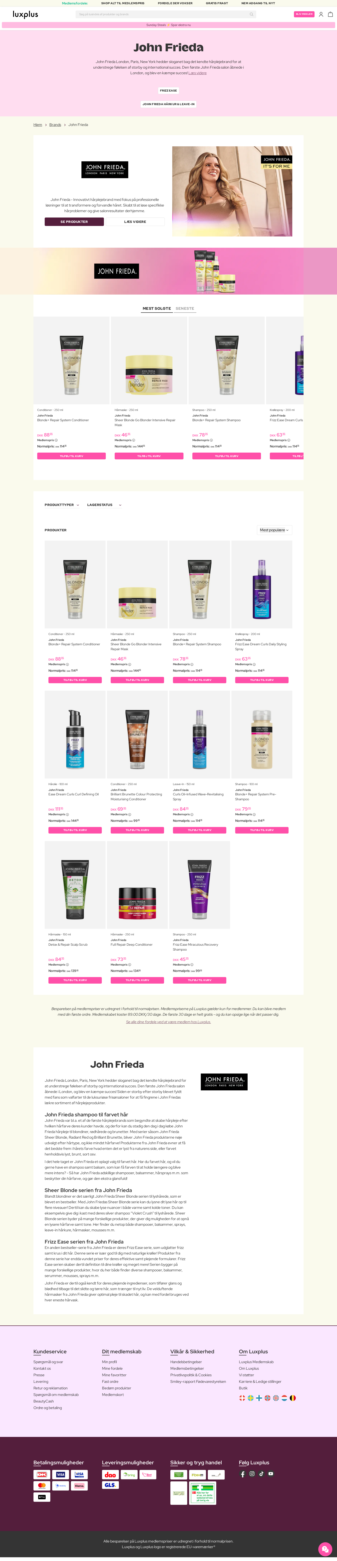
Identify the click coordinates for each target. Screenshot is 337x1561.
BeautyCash (43, 1404)
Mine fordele (112, 1372)
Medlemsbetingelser (187, 1372)
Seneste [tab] (185, 308)
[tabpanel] (168, 392)
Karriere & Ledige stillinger (260, 1385)
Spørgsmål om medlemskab (56, 1398)
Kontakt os (42, 1372)
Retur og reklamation (50, 1391)
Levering (40, 1385)
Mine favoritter (114, 1378)
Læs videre (197, 73)
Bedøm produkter (116, 1391)
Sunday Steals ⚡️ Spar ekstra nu (169, 25)
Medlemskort (113, 1398)
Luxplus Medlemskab (256, 1365)
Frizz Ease (168, 91)
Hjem (37, 125)
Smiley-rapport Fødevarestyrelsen (198, 1385)
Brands (55, 125)
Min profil (109, 1365)
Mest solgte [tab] (157, 308)
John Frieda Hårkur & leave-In (169, 105)
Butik (243, 1391)
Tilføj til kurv (71, 457)
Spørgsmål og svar (48, 1365)
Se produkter (74, 222)
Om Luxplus (249, 1372)
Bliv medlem (302, 14)
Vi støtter (246, 1378)
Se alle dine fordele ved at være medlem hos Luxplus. (168, 1025)
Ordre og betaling (47, 1411)
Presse (38, 1378)
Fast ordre (110, 1385)
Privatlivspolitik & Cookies (191, 1378)
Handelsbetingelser (186, 1365)
